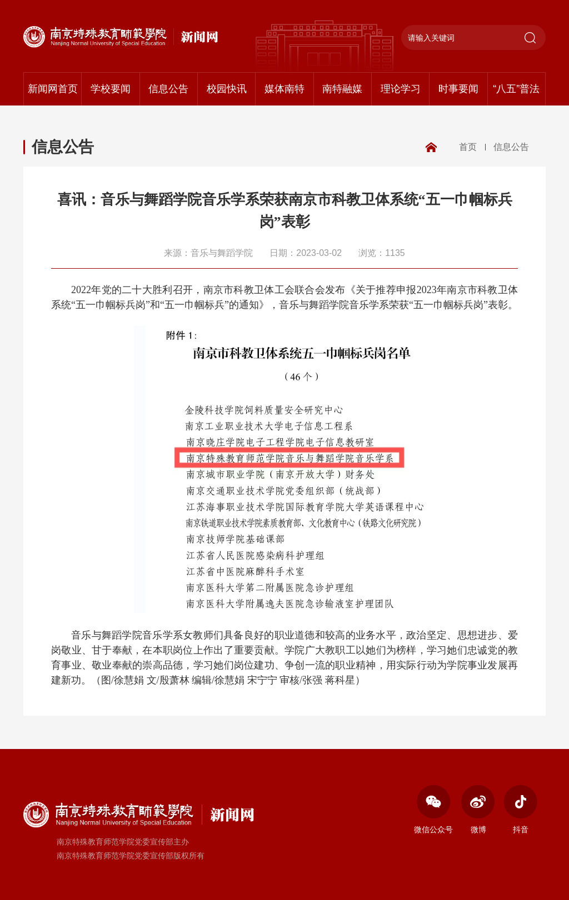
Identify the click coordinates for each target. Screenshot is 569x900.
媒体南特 (284, 88)
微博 (478, 809)
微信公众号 (433, 809)
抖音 (520, 809)
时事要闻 (458, 88)
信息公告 (168, 88)
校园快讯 (227, 88)
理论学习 (401, 88)
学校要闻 (111, 88)
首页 (468, 147)
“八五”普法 (516, 88)
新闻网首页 (53, 88)
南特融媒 (342, 88)
